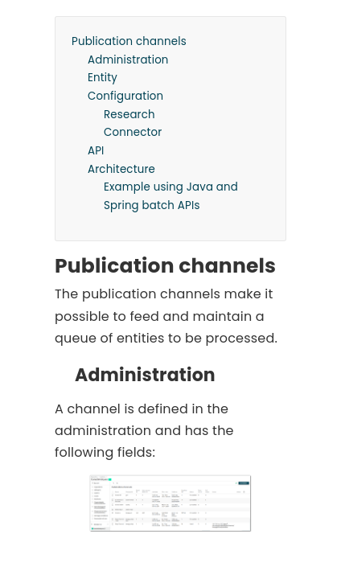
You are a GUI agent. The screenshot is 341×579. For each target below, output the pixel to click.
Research (129, 114)
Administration (128, 60)
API (96, 150)
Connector (133, 132)
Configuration (125, 96)
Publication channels (129, 41)
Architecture (121, 169)
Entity (102, 77)
